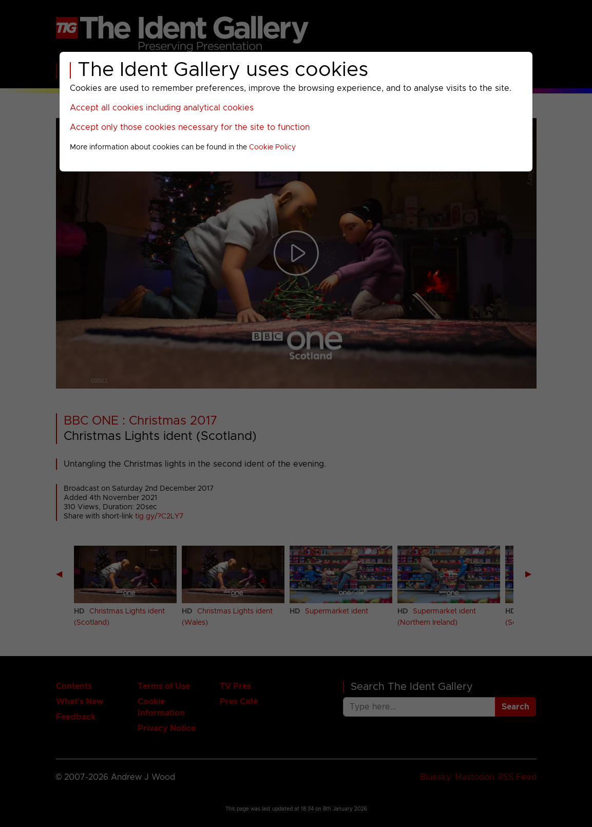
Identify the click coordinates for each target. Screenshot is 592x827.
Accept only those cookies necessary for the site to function (190, 127)
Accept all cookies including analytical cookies (162, 108)
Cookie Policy (272, 147)
